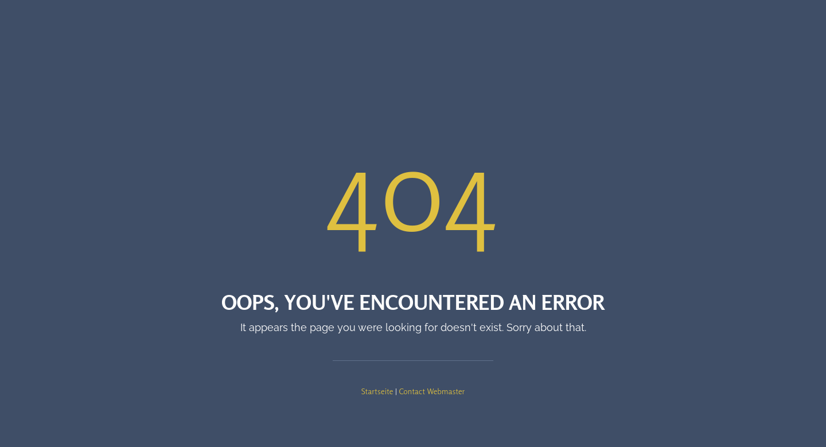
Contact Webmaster (432, 391)
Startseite (377, 391)
